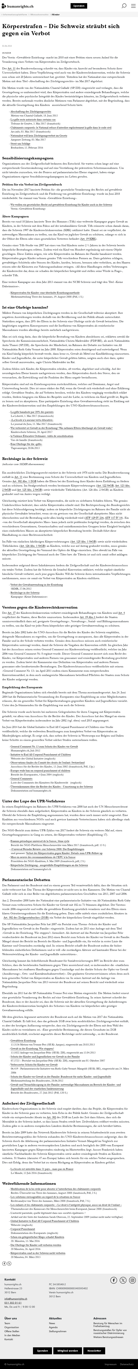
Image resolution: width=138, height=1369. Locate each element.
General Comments (22, 778)
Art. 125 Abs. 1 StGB (83, 541)
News (52, 1323)
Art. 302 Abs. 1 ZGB (24, 481)
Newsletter (94, 1350)
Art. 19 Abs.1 (88, 617)
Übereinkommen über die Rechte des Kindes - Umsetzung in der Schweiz (52, 786)
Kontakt (8, 1339)
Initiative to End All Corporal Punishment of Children (41, 754)
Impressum (111, 1364)
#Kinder (56, 14)
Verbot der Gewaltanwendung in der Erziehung (37, 584)
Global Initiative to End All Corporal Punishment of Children (45, 1221)
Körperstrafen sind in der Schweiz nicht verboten (38, 1253)
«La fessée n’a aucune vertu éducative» (32, 420)
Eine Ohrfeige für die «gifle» (26, 444)
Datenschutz (127, 1364)
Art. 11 (11, 68)
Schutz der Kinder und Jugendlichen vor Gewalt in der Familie (45, 1056)
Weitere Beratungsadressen (108, 1337)
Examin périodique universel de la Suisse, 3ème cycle (40, 841)
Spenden (79, 5)
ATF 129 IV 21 (93, 517)
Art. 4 (121, 612)
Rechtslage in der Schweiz (25, 592)
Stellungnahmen (57, 1331)
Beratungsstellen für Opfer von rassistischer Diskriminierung (110, 1332)
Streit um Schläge (20, 143)
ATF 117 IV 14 (113, 517)
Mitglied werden (67, 1350)
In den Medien (12, 1335)
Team (7, 1323)
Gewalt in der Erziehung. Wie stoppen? (32, 1048)
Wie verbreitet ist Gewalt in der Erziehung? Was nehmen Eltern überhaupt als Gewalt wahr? (62, 428)
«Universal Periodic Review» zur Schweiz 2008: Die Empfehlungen (47, 849)
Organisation (11, 1327)
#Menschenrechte (39, 14)
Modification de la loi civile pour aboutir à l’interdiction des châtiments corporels (56, 1189)
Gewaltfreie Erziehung (23, 1040)
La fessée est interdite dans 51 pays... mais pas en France (42, 1169)
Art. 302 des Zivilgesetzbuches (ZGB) (26, 917)
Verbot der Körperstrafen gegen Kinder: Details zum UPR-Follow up (64, 853)
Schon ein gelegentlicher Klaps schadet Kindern (37, 1237)
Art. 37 (11, 612)
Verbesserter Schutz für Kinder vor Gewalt (34, 1064)
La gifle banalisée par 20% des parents (32, 412)
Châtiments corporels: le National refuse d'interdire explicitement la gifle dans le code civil (61, 127)
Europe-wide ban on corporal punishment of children (40, 770)
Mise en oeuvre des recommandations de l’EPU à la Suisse (43, 857)
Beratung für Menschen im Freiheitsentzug (107, 1325)
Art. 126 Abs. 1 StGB (32, 546)
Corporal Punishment (23, 1229)
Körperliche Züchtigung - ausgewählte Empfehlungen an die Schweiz (49, 865)
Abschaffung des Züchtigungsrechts (31, 111)
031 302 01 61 (13, 1302)
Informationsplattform (15, 14)
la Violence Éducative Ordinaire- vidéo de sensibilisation (42, 436)
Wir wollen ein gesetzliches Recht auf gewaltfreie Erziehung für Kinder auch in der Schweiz (61, 204)
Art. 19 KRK (88, 238)
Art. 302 (51, 1117)
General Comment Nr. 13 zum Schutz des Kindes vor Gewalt (44, 746)
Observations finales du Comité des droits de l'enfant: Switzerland (48, 762)
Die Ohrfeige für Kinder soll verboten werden (36, 1245)
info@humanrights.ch (15, 1298)
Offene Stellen (11, 1331)
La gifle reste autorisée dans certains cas (33, 119)
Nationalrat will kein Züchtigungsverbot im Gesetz (39, 135)
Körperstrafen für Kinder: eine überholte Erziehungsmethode (45, 292)
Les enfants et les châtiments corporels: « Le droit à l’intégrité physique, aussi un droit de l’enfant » (66, 1205)
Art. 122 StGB (105, 485)
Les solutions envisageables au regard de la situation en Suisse (45, 1197)
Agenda (53, 1327)
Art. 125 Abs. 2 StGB (29, 489)
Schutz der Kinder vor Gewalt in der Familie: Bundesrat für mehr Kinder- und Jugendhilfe (61, 1076)
